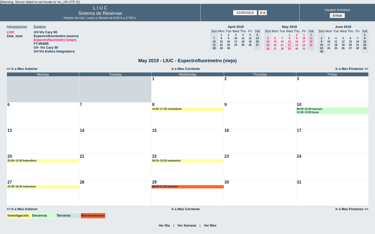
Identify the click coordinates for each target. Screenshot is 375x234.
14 (282, 41)
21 (282, 45)
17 (235, 41)
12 (250, 38)
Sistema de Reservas (100, 13)
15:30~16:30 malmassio (21, 186)
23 (228, 45)
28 (282, 48)
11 (242, 38)
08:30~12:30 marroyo (309, 109)
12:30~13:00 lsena (308, 112)
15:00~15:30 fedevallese (22, 160)
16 (228, 41)
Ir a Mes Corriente (186, 69)
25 (242, 45)
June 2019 (343, 27)
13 (274, 41)
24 (235, 45)
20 (274, 45)
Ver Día (164, 225)
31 (303, 48)
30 (228, 48)
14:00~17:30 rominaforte (166, 109)
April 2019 (236, 27)
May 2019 (289, 27)
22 (221, 45)
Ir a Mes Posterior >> (352, 69)
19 (250, 41)
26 (250, 45)
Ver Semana (186, 225)
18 (242, 41)
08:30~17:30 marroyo (165, 186)
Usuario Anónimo (337, 10)
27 (274, 48)
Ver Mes (210, 225)
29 (221, 48)
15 (221, 41)
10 (235, 38)
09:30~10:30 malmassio (166, 160)
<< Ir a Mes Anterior (22, 69)
